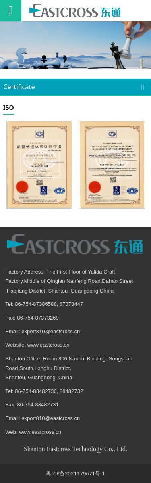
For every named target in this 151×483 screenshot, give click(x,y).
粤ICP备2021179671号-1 (75, 473)
